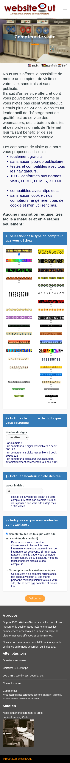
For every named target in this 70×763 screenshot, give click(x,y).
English (34, 65)
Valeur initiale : (24, 489)
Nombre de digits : (17, 435)
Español (49, 65)
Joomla (34, 675)
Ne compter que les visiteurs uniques (30, 570)
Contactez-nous (12, 683)
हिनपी (62, 65)
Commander (10, 690)
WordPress (22, 675)
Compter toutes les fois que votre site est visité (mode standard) (30, 536)
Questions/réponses (14, 660)
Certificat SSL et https (15, 667)
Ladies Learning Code (15, 717)
